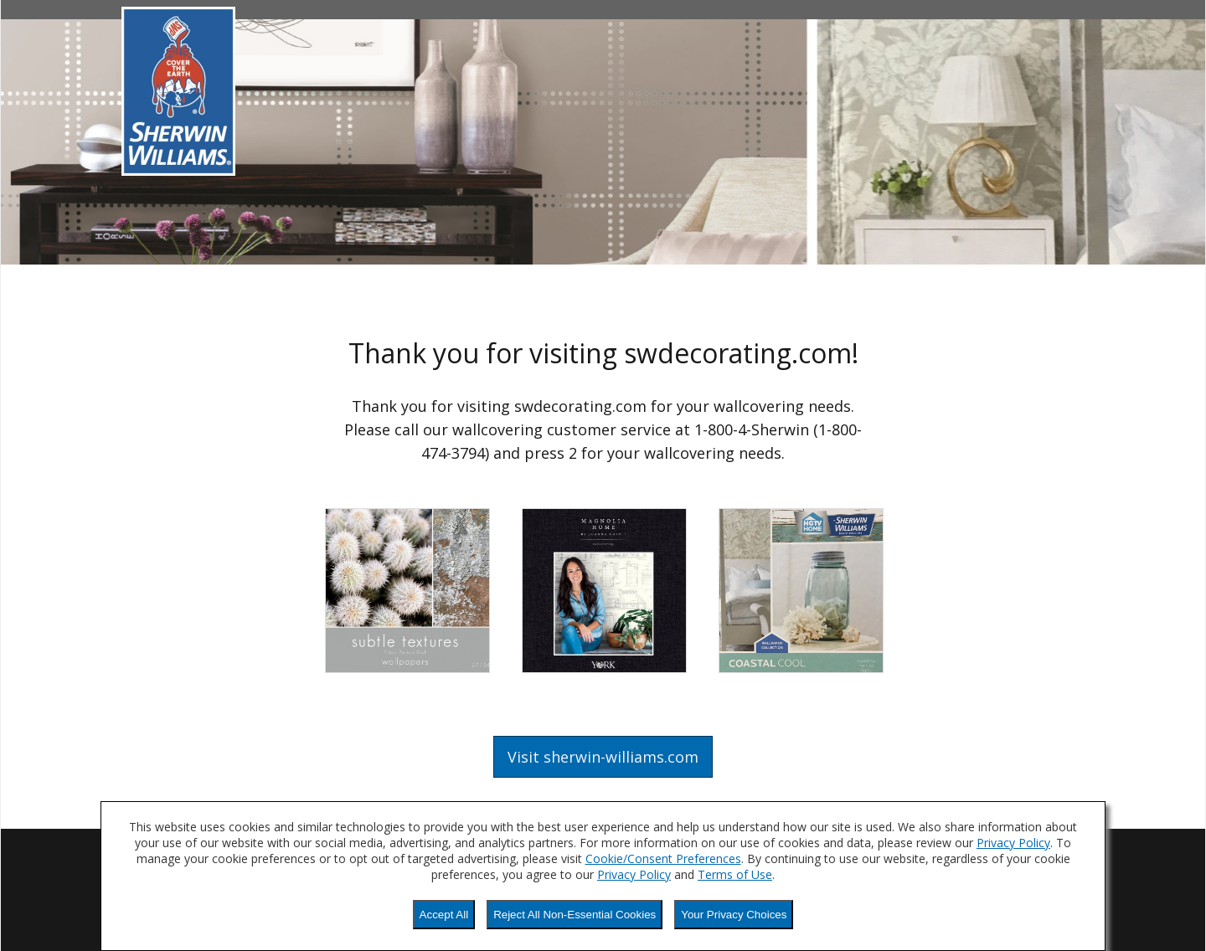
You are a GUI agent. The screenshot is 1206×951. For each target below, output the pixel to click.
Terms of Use (735, 874)
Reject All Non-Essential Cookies (574, 914)
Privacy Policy (1013, 843)
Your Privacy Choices (733, 914)
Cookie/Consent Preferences (663, 858)
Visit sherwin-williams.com (603, 757)
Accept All (444, 914)
